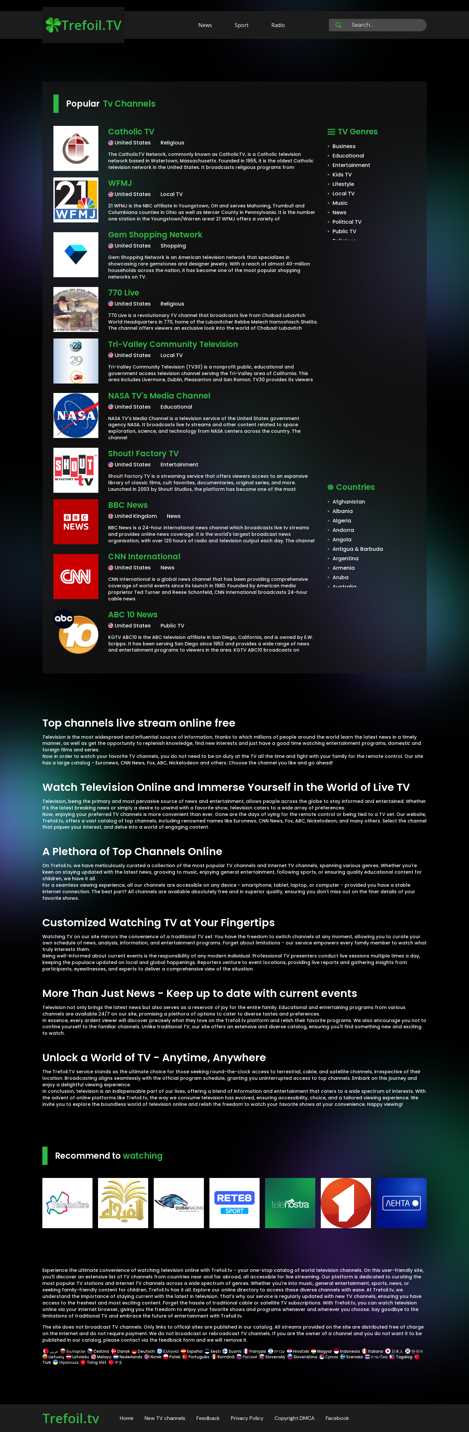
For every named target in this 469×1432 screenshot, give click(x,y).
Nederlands (127, 1357)
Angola (342, 539)
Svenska (351, 1357)
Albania (343, 511)
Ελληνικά (168, 1351)
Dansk (120, 1351)
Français (254, 1351)
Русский (246, 1357)
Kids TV (342, 174)
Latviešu (77, 1357)
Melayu (101, 1357)
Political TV (347, 222)
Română (222, 1357)
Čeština (98, 1351)
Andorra (343, 530)
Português (195, 1357)
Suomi (231, 1351)
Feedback (208, 1418)
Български (72, 1351)
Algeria (342, 520)
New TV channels (165, 1418)
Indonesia (347, 1351)
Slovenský (272, 1357)
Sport (242, 25)
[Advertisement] (234, 61)
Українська (65, 1362)
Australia (344, 587)
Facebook (337, 1418)
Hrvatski (298, 1351)
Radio (278, 25)
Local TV (344, 193)
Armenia (344, 568)
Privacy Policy (247, 1418)
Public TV (344, 231)
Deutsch (143, 1351)
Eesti (212, 1351)
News (205, 25)
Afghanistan (349, 501)
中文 (114, 1362)
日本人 (394, 1351)
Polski (171, 1357)
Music (340, 203)
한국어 (414, 1351)
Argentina (346, 558)
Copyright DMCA (295, 1418)
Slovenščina (302, 1357)
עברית (276, 1351)
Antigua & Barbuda (358, 549)
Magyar (321, 1351)
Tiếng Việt (93, 1362)
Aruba (340, 577)
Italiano (372, 1351)
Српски (328, 1357)
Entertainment (351, 165)
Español (192, 1351)
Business (344, 146)
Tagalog (401, 1357)
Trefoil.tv (70, 1418)
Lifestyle (343, 184)
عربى (50, 1351)
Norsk (152, 1357)
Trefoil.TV (83, 25)
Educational (348, 155)
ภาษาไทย (376, 1357)
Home (127, 1418)
